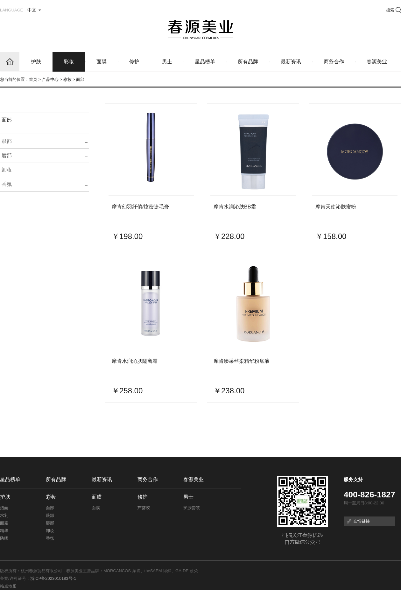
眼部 (7, 141)
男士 (167, 61)
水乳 (4, 515)
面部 (7, 120)
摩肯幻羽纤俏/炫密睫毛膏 (140, 206)
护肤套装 (191, 507)
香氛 (7, 184)
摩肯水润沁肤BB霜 (235, 206)
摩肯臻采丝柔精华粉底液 (242, 361)
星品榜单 (205, 61)
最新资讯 (291, 61)
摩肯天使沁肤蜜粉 (335, 206)
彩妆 (69, 61)
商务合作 (334, 61)
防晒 (4, 538)
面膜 (101, 61)
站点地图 (8, 586)
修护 (134, 61)
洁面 (4, 507)
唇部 (7, 155)
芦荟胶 (143, 507)
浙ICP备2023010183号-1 (53, 578)
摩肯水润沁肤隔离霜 (135, 361)
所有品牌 (248, 61)
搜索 (393, 10)
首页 (33, 79)
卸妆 (7, 169)
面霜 (4, 523)
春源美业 (377, 61)
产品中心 (50, 79)
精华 (4, 530)
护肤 (36, 61)
